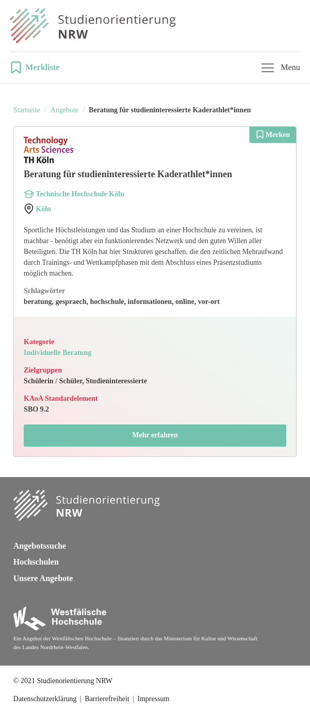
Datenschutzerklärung (45, 699)
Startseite (26, 110)
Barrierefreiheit (107, 699)
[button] (38, 67)
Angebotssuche (39, 545)
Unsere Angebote (43, 578)
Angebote (64, 110)
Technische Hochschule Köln (80, 194)
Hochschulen (36, 561)
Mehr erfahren (155, 435)
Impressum (153, 699)
